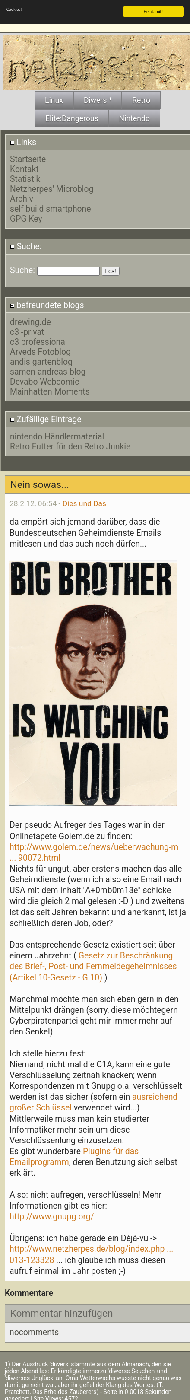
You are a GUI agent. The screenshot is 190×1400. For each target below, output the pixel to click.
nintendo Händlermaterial (57, 435)
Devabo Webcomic (44, 380)
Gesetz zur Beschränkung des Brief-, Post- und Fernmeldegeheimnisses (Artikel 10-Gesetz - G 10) (93, 964)
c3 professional (38, 341)
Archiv (21, 197)
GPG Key (26, 217)
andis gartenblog (41, 361)
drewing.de (30, 321)
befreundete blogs (47, 304)
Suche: (26, 245)
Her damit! (153, 10)
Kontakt (24, 167)
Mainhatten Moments (50, 390)
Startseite (28, 157)
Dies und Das (84, 501)
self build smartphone (50, 207)
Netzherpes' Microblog (51, 187)
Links (23, 141)
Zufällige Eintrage (46, 418)
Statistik (25, 177)
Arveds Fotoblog (40, 351)
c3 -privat (27, 331)
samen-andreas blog (48, 370)
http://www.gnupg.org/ (52, 1215)
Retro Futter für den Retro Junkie (70, 445)
